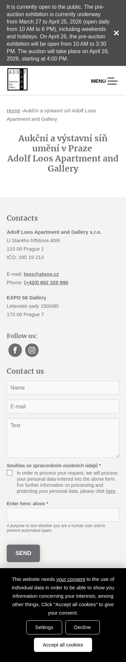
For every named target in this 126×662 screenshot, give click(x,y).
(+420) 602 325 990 (46, 282)
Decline (82, 627)
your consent (70, 579)
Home (13, 110)
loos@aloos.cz (41, 274)
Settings (44, 627)
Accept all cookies (63, 645)
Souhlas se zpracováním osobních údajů (54, 465)
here (110, 491)
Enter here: (27, 503)
